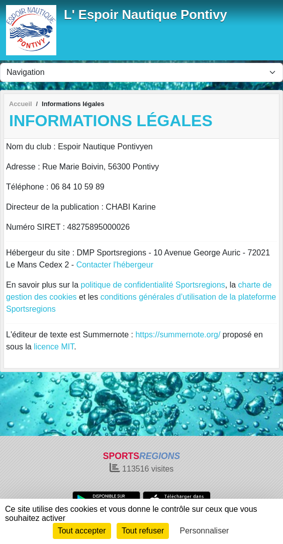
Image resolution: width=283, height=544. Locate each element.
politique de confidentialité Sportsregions (153, 285)
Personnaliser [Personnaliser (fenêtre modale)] (204, 530)
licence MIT (54, 346)
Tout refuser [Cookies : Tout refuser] (143, 530)
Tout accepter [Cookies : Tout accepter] (82, 530)
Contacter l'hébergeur (114, 264)
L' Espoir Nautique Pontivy (145, 15)
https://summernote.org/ (177, 334)
